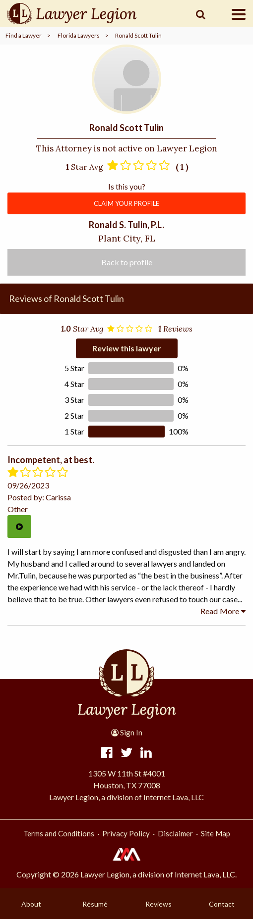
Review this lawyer (126, 348)
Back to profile (126, 262)
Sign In (126, 732)
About (31, 904)
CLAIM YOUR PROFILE (126, 203)
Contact (222, 904)
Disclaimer (175, 833)
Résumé (95, 904)
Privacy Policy (126, 833)
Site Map (215, 833)
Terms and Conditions (58, 833)
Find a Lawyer (23, 35)
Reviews (158, 904)
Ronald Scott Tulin (138, 35)
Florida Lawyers (79, 35)
